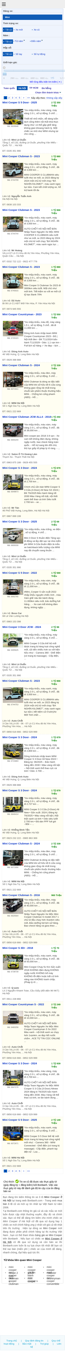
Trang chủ (11, 1340)
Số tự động (39, 54)
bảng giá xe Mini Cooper (48, 1235)
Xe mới (19, 29)
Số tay (19, 54)
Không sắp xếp (54, 98)
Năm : (6, 35)
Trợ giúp (44, 1343)
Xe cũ (37, 29)
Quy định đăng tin (34, 1340)
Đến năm (36, 41)
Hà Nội (22, 88)
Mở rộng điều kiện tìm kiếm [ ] (45, 81)
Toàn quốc (9, 88)
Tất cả (8, 29)
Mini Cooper (50, 1228)
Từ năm (19, 41)
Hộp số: (7, 47)
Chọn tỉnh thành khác (48, 92)
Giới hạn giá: (10, 62)
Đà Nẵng (46, 88)
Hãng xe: (8, 11)
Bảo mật (26, 1343)
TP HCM (33, 88)
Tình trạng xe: (11, 23)
